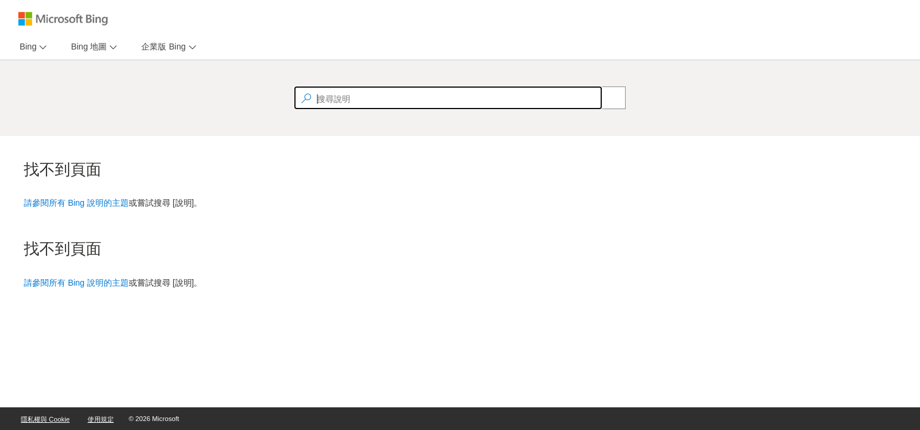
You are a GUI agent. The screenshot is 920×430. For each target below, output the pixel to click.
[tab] (25, 47)
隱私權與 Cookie (45, 419)
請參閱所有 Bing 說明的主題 (76, 203)
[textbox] (448, 98)
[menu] (31, 47)
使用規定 (101, 419)
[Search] (607, 98)
